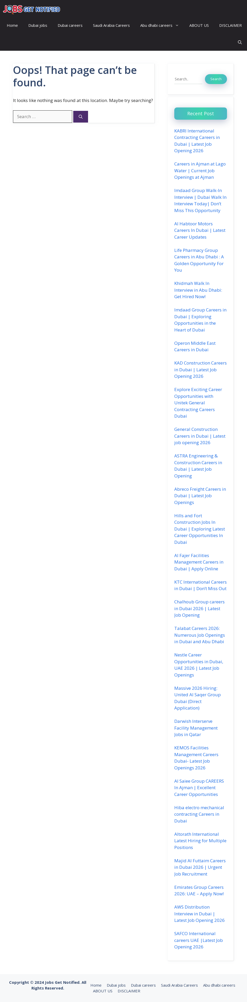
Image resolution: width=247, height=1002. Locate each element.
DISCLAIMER (230, 25)
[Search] (80, 117)
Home (12, 25)
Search (216, 78)
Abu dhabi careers (162, 25)
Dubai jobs (37, 25)
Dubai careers (70, 25)
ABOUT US (199, 25)
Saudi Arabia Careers (111, 25)
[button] (240, 42)
